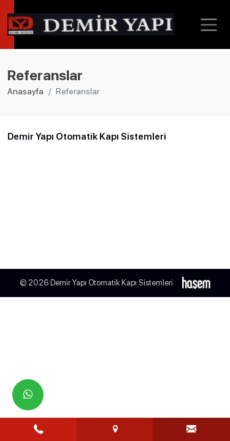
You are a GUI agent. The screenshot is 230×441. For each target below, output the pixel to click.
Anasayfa (25, 91)
